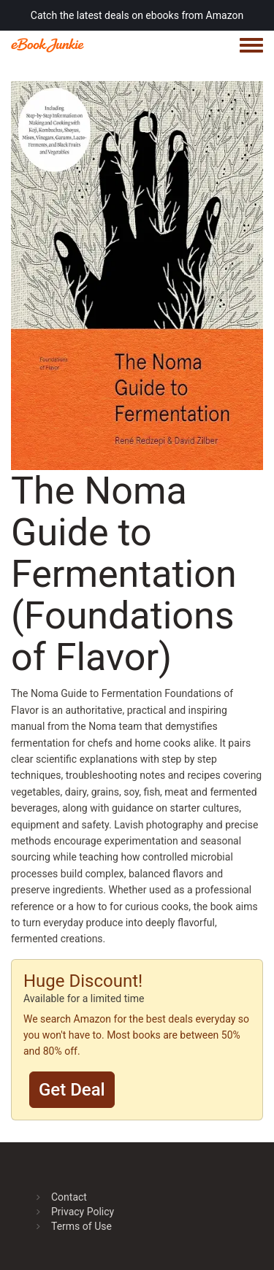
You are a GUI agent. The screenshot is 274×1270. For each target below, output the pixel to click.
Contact (69, 1197)
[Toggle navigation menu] (251, 45)
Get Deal (72, 1090)
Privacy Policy (82, 1211)
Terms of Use (81, 1226)
